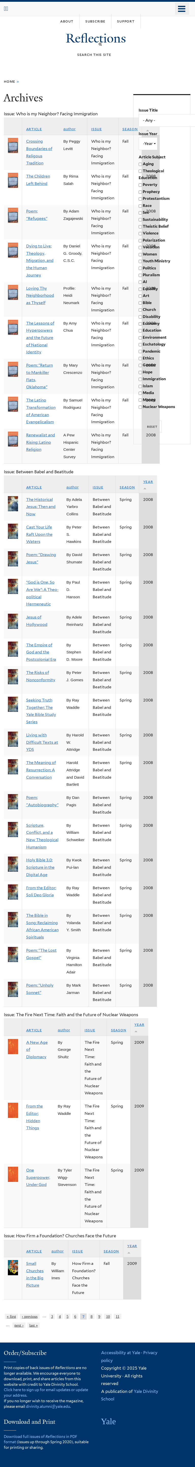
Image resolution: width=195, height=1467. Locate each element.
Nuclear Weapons (159, 407)
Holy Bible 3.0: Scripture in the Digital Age (40, 867)
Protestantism (156, 198)
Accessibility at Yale (120, 1352)
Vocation (151, 247)
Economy (151, 323)
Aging (148, 164)
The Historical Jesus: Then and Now (41, 506)
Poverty (150, 184)
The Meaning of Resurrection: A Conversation (41, 769)
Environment (155, 337)
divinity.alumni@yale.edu (48, 1406)
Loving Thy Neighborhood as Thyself (40, 295)
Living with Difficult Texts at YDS (42, 742)
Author (69, 129)
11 (118, 1316)
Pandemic (151, 351)
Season (130, 128)
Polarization (154, 240)
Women (150, 254)
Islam (148, 386)
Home (9, 81)
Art (146, 295)
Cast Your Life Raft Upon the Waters (39, 534)
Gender (149, 365)
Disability (151, 316)
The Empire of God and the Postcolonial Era (41, 652)
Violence (150, 233)
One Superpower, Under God (38, 1177)
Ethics (148, 358)
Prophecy (151, 191)
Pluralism (151, 275)
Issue (96, 128)
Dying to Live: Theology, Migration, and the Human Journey (40, 261)
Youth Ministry (156, 261)
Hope (147, 372)
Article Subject (152, 157)
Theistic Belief (156, 226)
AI (145, 282)
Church (149, 309)
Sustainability (155, 219)
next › (19, 1325)
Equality (150, 289)
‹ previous (30, 1316)
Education (152, 330)
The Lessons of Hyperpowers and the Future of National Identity (40, 338)
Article (34, 128)
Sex (146, 212)
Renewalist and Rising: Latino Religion (40, 442)
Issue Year (148, 134)
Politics (149, 268)
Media (148, 393)
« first (11, 1316)
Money (149, 400)
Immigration (154, 379)
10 (108, 1316)
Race (147, 205)
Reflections (97, 38)
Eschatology (154, 344)
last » (33, 1325)
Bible (147, 303)
